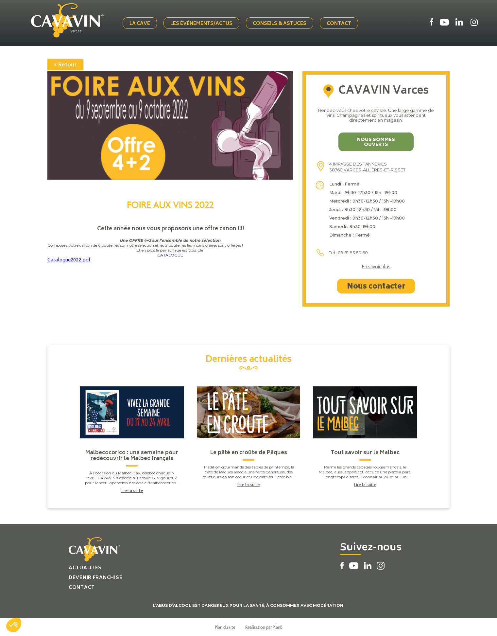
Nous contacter (376, 287)
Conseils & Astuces (279, 24)
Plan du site (225, 627)
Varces (76, 32)
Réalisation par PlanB (264, 627)
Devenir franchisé (95, 578)
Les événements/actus (201, 24)
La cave (139, 24)
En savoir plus (376, 268)
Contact (339, 24)
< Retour (65, 65)
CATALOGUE (170, 255)
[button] (14, 625)
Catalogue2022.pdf (69, 260)
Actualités (85, 568)
